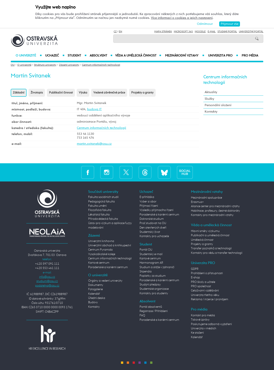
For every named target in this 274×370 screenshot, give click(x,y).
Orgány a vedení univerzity (105, 280)
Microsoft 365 (183, 31)
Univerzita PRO (223, 55)
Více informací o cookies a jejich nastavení (182, 17)
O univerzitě (29, 55)
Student (77, 55)
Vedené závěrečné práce (109, 92)
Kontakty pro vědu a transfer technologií (216, 252)
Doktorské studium (152, 218)
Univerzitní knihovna (101, 241)
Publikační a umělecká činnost (210, 235)
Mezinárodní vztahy (184, 55)
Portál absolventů (151, 306)
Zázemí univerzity (69, 65)
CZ (115, 31)
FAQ (142, 315)
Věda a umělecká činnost (138, 55)
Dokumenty (95, 285)
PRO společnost (201, 286)
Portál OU (146, 249)
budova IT (94, 109)
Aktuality (211, 92)
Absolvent (101, 55)
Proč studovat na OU (153, 223)
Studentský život (150, 231)
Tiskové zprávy (200, 319)
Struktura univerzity (45, 65)
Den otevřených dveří (153, 227)
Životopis (37, 92)
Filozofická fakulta (99, 210)
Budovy (93, 302)
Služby (209, 98)
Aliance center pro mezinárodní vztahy (215, 206)
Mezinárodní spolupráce (206, 197)
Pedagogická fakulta (101, 201)
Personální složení (218, 105)
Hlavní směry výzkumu (205, 231)
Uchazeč (54, 55)
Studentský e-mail (151, 254)
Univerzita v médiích (203, 328)
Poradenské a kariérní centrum (108, 267)
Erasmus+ (197, 202)
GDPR (194, 268)
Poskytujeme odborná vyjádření (211, 324)
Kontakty (211, 111)
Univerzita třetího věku (205, 295)
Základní (18, 92)
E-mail (212, 31)
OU (13, 65)
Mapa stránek (163, 31)
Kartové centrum (98, 262)
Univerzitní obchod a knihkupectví (109, 245)
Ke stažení (197, 332)
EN (120, 31)
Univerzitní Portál (251, 31)
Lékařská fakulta (99, 214)
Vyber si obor (148, 201)
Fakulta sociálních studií (103, 197)
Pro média (250, 55)
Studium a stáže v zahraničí (157, 267)
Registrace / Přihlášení (154, 311)
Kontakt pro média (203, 315)
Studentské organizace (154, 288)
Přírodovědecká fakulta (103, 218)
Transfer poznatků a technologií (211, 248)
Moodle (200, 31)
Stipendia (146, 271)
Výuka (83, 92)
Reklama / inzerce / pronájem (209, 299)
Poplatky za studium (153, 275)
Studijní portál (227, 31)
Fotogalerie (95, 289)
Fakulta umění (97, 205)
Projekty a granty (142, 92)
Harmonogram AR (151, 262)
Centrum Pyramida (100, 249)
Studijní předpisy (150, 284)
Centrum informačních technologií (101, 65)
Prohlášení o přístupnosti (207, 273)
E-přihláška (147, 197)
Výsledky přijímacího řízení (156, 210)
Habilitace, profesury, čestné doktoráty (215, 210)
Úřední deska (96, 298)
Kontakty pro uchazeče (154, 236)
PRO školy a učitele (203, 282)
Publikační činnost (61, 92)
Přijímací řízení (149, 205)
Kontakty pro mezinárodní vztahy (212, 215)
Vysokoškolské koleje (101, 254)
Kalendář (94, 293)
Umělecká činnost (202, 239)
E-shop (195, 277)
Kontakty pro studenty (154, 293)
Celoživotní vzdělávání (205, 290)
